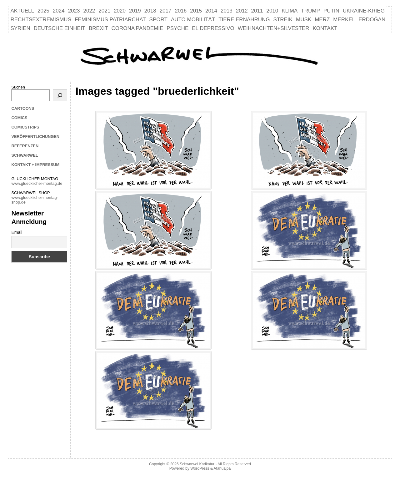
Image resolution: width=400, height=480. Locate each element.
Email (16, 232)
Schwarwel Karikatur (197, 464)
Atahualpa (222, 468)
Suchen (18, 87)
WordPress (199, 468)
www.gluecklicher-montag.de (36, 183)
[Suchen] (60, 95)
